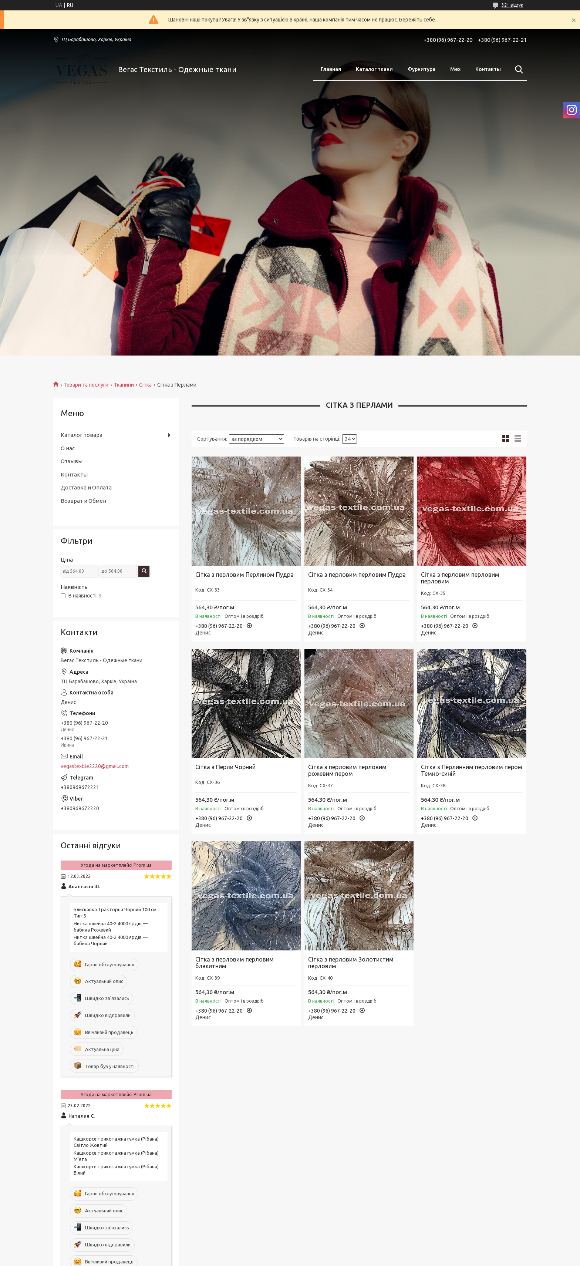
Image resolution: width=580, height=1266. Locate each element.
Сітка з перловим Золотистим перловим (351, 962)
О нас (68, 448)
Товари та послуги (86, 385)
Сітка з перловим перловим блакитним (234, 962)
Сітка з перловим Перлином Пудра (244, 574)
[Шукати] (517, 69)
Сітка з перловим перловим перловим (460, 578)
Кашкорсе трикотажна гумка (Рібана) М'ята (116, 1156)
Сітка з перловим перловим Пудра (357, 574)
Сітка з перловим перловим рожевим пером (347, 770)
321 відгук (512, 5)
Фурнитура (421, 69)
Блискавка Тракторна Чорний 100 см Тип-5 (115, 912)
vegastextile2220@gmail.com (95, 766)
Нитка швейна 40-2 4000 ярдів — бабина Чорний (111, 940)
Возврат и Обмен (83, 501)
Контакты (488, 69)
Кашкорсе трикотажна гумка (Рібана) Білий (116, 1169)
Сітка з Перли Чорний (225, 767)
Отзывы (71, 461)
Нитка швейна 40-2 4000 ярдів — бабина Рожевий (111, 926)
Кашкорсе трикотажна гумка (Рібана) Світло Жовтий (116, 1142)
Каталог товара (81, 435)
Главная (331, 69)
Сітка (145, 385)
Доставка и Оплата (86, 487)
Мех (455, 69)
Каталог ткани (374, 69)
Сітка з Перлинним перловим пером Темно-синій (471, 770)
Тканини (124, 385)
